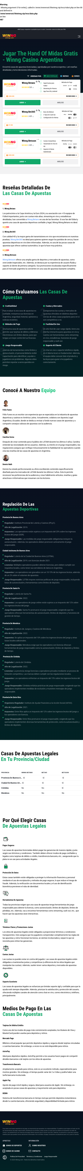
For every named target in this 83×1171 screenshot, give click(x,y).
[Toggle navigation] (79, 36)
